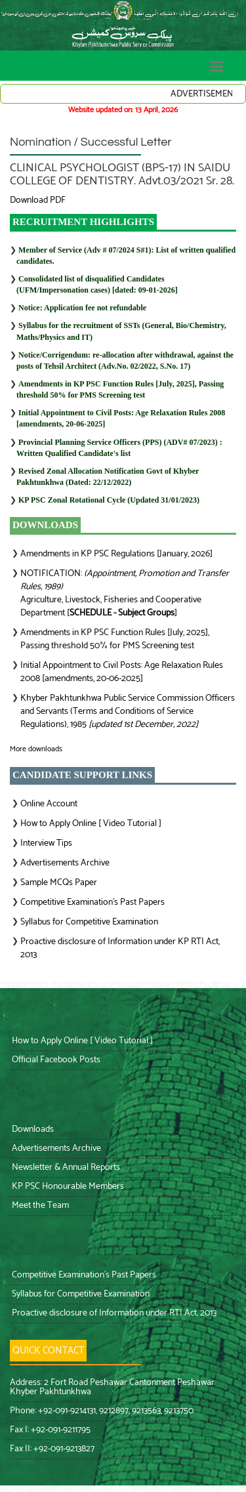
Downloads (32, 1129)
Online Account (48, 804)
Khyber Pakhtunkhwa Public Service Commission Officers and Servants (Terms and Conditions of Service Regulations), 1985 (127, 711)
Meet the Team (39, 1205)
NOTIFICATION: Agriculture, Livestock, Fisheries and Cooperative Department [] (124, 593)
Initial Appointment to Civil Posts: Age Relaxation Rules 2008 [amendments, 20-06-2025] (121, 672)
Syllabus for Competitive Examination (89, 922)
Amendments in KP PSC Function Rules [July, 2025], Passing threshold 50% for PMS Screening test (114, 639)
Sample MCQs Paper (58, 882)
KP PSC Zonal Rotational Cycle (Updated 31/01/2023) (108, 500)
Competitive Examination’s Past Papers (92, 902)
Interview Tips (46, 843)
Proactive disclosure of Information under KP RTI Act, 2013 (120, 948)
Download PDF (38, 200)
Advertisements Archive (65, 863)
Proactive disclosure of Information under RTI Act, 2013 (113, 1313)
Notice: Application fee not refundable (82, 307)
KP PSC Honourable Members (67, 1186)
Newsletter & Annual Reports (65, 1167)
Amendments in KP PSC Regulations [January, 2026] (116, 554)
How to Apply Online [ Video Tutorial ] (90, 823)
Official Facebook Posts (55, 1059)
